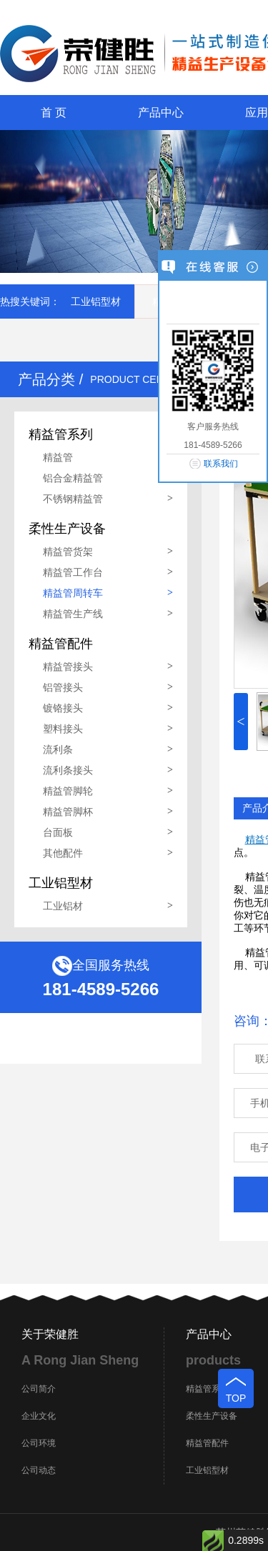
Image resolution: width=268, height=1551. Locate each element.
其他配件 (63, 853)
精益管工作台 (73, 572)
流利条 (58, 749)
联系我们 (221, 464)
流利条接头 (68, 770)
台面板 (58, 832)
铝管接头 (63, 687)
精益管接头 (68, 666)
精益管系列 (207, 1389)
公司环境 (38, 1443)
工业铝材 (63, 906)
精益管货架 (68, 551)
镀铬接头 (63, 708)
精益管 (58, 457)
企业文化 (38, 1416)
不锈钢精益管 (73, 498)
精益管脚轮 (68, 791)
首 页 (53, 112)
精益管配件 (207, 1443)
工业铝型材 (96, 301)
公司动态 (38, 1470)
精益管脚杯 (68, 811)
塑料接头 (63, 728)
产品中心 (161, 112)
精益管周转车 (73, 593)
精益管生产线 (73, 613)
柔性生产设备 (211, 1416)
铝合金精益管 (73, 478)
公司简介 (38, 1389)
